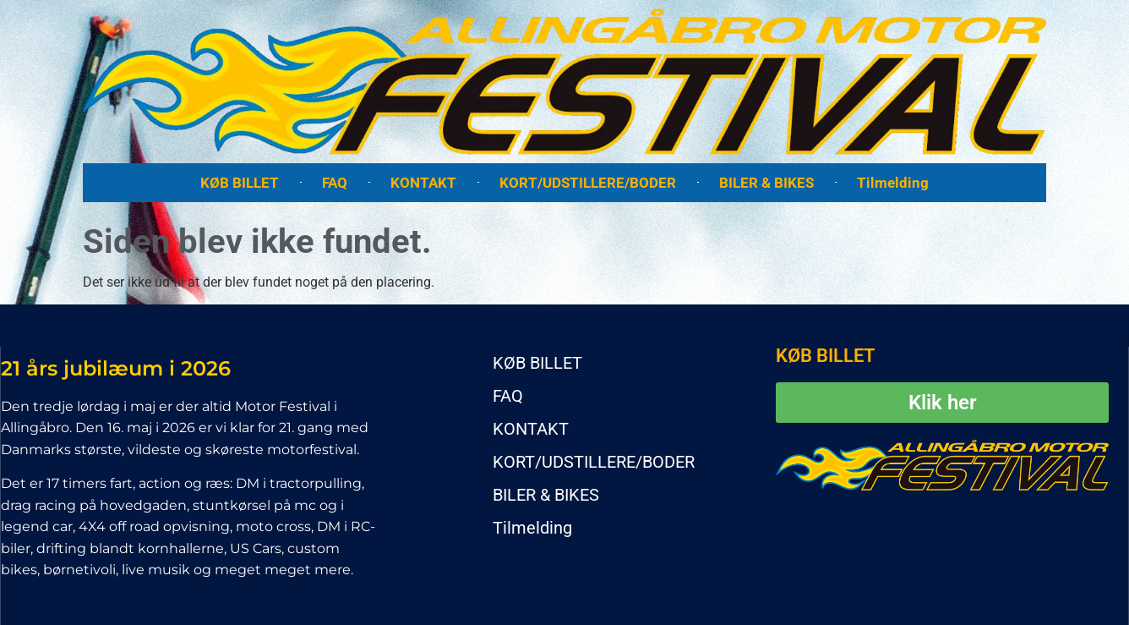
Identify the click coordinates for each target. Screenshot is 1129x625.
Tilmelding (893, 182)
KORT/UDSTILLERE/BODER (587, 182)
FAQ (334, 182)
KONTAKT (423, 182)
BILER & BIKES (766, 182)
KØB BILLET (239, 182)
